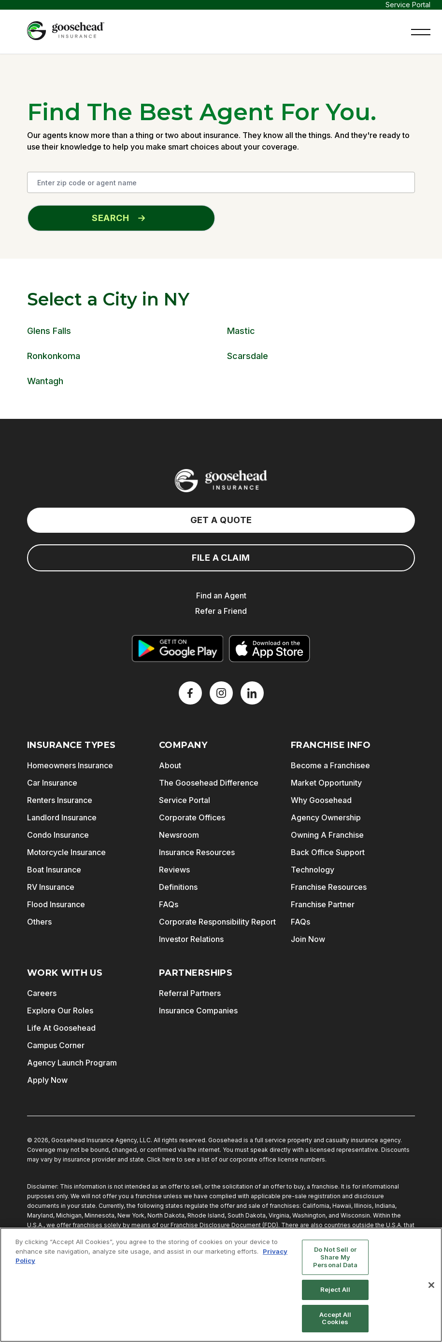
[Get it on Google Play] (177, 648)
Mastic (241, 331)
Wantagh (45, 381)
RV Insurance (50, 887)
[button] (420, 31)
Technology (312, 869)
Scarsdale (247, 356)
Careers (42, 993)
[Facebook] (190, 693)
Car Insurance (52, 783)
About (170, 765)
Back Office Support (328, 852)
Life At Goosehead (61, 1028)
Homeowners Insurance (70, 765)
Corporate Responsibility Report (217, 922)
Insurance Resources (197, 852)
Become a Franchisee (330, 765)
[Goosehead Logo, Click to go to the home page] (65, 30)
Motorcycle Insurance (66, 852)
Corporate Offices (192, 817)
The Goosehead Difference (208, 783)
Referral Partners (190, 993)
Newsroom (179, 835)
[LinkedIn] (252, 693)
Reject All (335, 1289)
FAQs (168, 904)
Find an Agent (221, 595)
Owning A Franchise (327, 835)
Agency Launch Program (72, 1062)
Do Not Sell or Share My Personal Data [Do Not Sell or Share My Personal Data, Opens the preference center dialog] (335, 1256)
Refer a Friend (221, 611)
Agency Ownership (326, 817)
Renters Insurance (59, 800)
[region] (221, 1285)
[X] (221, 693)
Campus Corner (56, 1045)
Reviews (174, 869)
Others (39, 922)
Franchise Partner (323, 904)
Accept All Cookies (335, 1318)
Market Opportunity (326, 783)
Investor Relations (191, 939)
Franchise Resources (329, 887)
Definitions (178, 887)
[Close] (431, 1285)
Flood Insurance (56, 904)
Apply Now (47, 1080)
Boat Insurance (54, 869)
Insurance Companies (198, 1010)
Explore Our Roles (60, 1010)
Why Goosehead (321, 800)
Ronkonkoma (53, 356)
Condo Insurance (58, 835)
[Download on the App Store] (269, 648)
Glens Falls (49, 331)
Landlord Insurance (62, 817)
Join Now (308, 939)
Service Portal (407, 4)
